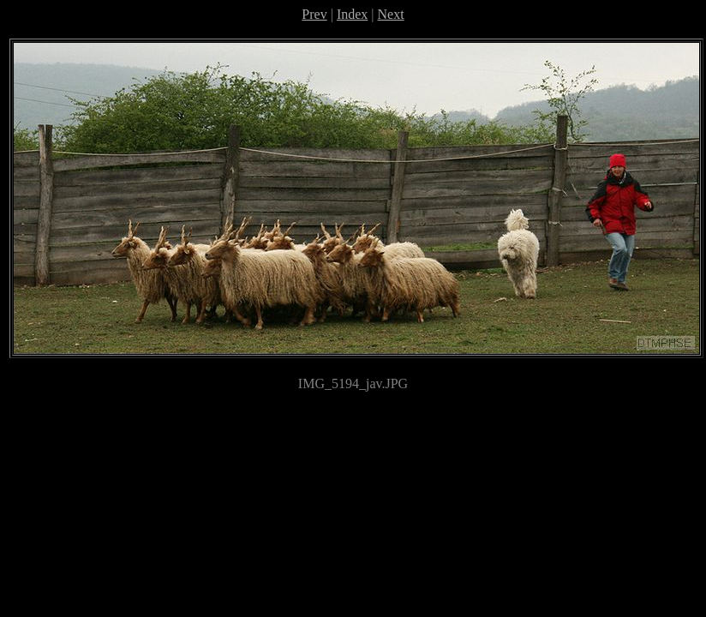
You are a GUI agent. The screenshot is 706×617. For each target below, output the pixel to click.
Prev (314, 14)
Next (391, 14)
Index (352, 14)
